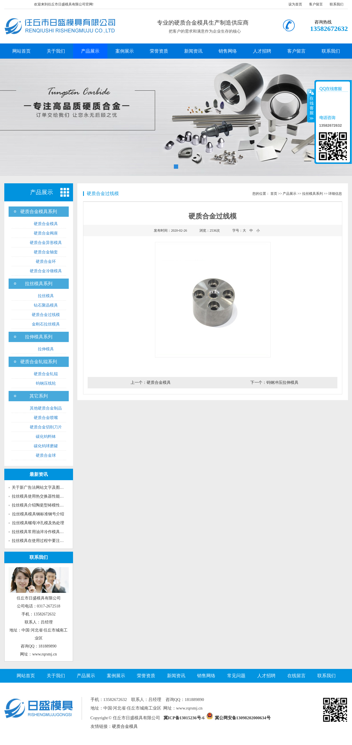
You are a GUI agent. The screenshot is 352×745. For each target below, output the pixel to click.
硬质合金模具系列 (38, 211)
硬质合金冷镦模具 (46, 271)
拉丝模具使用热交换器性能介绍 (40, 496)
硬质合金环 (46, 261)
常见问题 (236, 675)
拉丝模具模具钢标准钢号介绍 (38, 514)
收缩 (311, 105)
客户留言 (316, 4)
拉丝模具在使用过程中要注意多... (41, 541)
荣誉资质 (159, 51)
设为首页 (295, 4)
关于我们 (56, 51)
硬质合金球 (46, 455)
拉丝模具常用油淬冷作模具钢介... (41, 532)
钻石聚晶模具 (46, 305)
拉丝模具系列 (38, 283)
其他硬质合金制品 (46, 408)
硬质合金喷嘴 (46, 418)
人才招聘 (262, 51)
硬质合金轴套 (46, 252)
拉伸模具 (46, 349)
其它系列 (39, 396)
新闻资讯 (193, 51)
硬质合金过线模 (46, 315)
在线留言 (296, 675)
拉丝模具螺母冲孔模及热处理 (38, 523)
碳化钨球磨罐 (46, 446)
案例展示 (124, 51)
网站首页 (21, 51)
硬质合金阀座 (46, 233)
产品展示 (90, 51)
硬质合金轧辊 (46, 374)
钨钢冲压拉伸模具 (282, 382)
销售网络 (228, 51)
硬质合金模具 (46, 224)
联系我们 (336, 4)
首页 (273, 194)
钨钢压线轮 (46, 383)
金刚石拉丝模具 (46, 324)
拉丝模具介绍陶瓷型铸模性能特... (41, 505)
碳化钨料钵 (46, 436)
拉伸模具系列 (38, 336)
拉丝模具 (46, 296)
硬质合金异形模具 (46, 243)
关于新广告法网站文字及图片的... (41, 487)
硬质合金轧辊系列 (38, 361)
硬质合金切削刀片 (46, 427)
